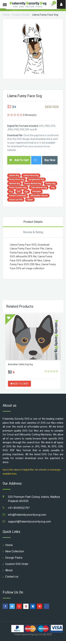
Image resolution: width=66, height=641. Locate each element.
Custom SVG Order (16, 564)
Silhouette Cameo (39, 195)
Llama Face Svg (31, 175)
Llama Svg (14, 175)
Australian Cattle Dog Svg (20, 364)
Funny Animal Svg (32, 183)
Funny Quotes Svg (18, 187)
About (8, 570)
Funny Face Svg (16, 179)
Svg (53, 187)
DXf (18, 191)
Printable (36, 191)
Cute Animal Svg (39, 187)
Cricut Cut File (16, 199)
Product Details (21, 14)
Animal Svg (14, 183)
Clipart (30, 199)
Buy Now (49, 160)
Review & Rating (33, 232)
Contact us (11, 576)
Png (11, 191)
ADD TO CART (19, 383)
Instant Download (17, 195)
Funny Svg (50, 183)
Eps (26, 191)
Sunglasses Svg (36, 179)
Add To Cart (19, 160)
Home (6, 14)
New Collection (14, 551)
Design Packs (14, 557)
